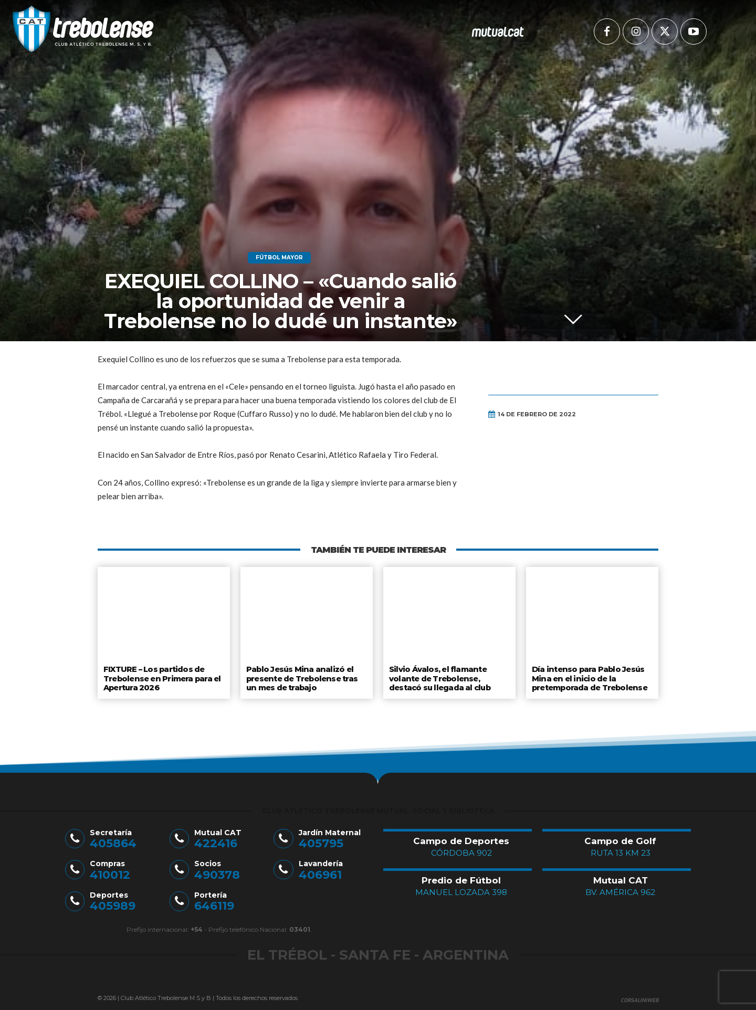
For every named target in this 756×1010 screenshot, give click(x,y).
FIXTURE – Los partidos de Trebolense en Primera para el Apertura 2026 (161, 677)
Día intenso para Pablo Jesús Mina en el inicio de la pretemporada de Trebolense (589, 677)
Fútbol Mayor (279, 258)
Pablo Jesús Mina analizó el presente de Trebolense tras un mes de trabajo (301, 677)
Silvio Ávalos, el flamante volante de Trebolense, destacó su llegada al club (439, 677)
